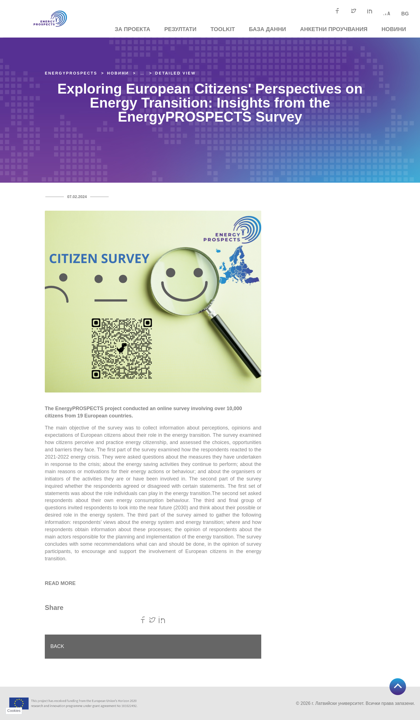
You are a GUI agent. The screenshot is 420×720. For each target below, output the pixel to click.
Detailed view (175, 73)
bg (405, 14)
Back (57, 646)
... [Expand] (142, 73)
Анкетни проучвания (333, 29)
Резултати (180, 29)
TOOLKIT (223, 29)
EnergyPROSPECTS (71, 73)
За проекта (132, 29)
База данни (267, 29)
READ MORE (60, 583)
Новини (393, 29)
